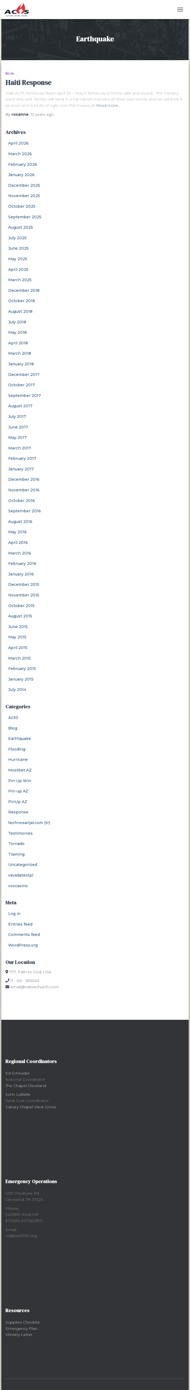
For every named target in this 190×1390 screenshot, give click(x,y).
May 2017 (17, 437)
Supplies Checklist (22, 1322)
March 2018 (19, 353)
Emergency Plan (21, 1328)
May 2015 (17, 637)
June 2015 (18, 626)
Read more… (108, 105)
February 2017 (22, 458)
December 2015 (23, 584)
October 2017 (21, 384)
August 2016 (20, 521)
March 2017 (19, 448)
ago (42, 114)
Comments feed (24, 934)
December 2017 (24, 374)
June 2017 (18, 427)
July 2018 (17, 322)
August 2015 (20, 616)
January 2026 (21, 174)
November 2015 (23, 595)
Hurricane (18, 759)
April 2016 (18, 542)
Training (16, 854)
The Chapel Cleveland (25, 1085)
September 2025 (24, 217)
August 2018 (20, 311)
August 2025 (20, 227)
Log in (14, 913)
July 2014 (17, 689)
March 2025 (20, 279)
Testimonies (20, 833)
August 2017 (20, 405)
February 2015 (22, 668)
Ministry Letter (18, 1334)
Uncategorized (22, 864)
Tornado (16, 843)
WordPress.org (23, 945)
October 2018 (21, 300)
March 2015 (19, 658)
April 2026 (18, 143)
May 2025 (17, 258)
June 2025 (18, 248)
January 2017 (21, 469)
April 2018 (18, 343)
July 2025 (17, 237)
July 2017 (17, 416)
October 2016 (21, 500)
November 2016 (24, 490)
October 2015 (21, 605)
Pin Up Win (19, 780)
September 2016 (24, 511)
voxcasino (18, 885)
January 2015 (21, 679)
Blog (9, 73)
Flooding (16, 749)
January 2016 (21, 574)
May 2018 (17, 332)
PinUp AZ (17, 801)
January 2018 (21, 364)
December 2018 (24, 290)
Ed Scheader (17, 1073)
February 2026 (22, 164)
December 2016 (24, 479)
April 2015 (18, 647)
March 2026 (20, 153)
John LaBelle (17, 1094)
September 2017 (24, 395)
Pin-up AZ (18, 791)
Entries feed (20, 924)
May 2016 (17, 531)
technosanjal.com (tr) (29, 822)
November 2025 (24, 195)
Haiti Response (28, 82)
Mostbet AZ (20, 770)
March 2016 (19, 553)
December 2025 (24, 185)
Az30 (13, 717)
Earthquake (19, 738)
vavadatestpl (20, 875)
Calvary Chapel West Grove (30, 1106)
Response (18, 812)
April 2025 (18, 269)
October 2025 (21, 206)
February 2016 (22, 563)
